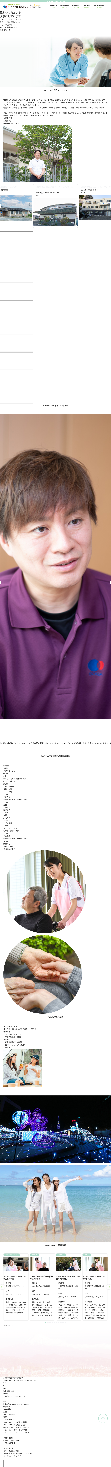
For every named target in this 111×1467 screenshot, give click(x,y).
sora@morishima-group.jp (14, 1396)
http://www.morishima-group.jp (16, 1404)
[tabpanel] (16, 1287)
